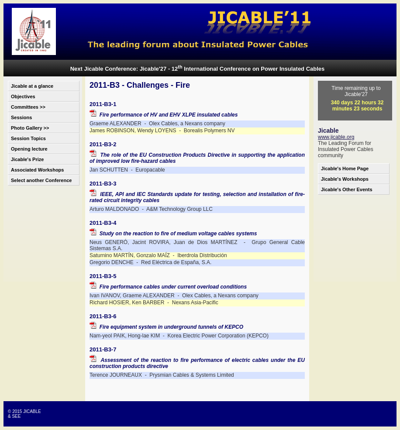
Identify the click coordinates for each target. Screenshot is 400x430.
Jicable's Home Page (345, 168)
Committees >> (28, 107)
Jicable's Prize (27, 159)
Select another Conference (41, 180)
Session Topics (28, 138)
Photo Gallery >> (30, 128)
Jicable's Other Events (346, 189)
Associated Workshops (37, 169)
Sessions (21, 117)
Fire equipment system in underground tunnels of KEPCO (166, 327)
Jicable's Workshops (345, 179)
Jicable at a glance (32, 86)
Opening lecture (29, 148)
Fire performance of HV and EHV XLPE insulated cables (164, 115)
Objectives (23, 96)
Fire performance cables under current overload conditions (168, 287)
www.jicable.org (336, 137)
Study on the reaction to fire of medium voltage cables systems (173, 233)
